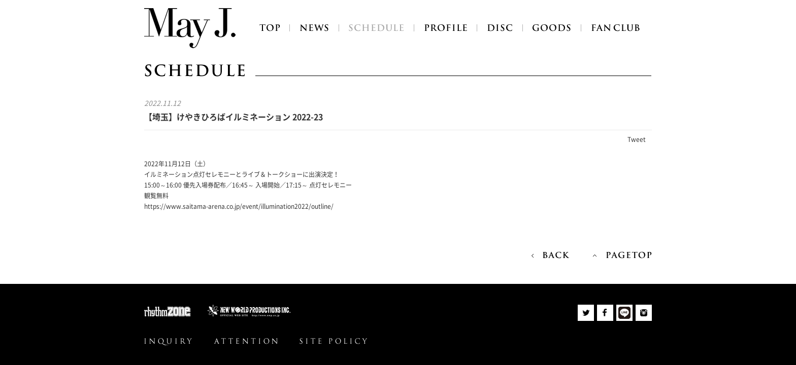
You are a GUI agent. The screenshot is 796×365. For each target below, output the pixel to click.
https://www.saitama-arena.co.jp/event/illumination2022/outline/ (239, 206)
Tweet (636, 139)
